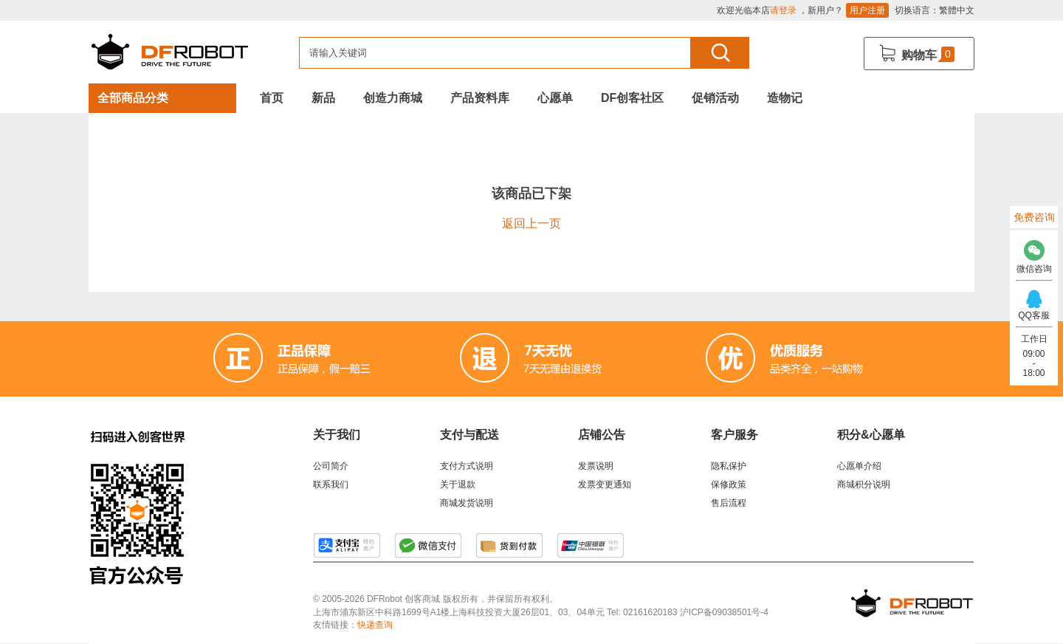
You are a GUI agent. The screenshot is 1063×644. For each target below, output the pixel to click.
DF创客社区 (632, 98)
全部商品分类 (132, 98)
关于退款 (457, 484)
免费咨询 (1034, 217)
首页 (271, 98)
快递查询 (375, 625)
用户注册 (867, 10)
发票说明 (595, 466)
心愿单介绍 (859, 466)
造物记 (784, 98)
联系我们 (330, 484)
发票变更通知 (604, 484)
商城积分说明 (863, 484)
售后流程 (728, 503)
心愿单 (555, 98)
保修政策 (728, 484)
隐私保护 (728, 466)
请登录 (783, 10)
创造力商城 (392, 98)
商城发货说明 (466, 503)
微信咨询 (1034, 252)
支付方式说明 (466, 466)
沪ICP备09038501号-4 (724, 612)
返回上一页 (531, 223)
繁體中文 (956, 10)
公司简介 (330, 466)
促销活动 (715, 98)
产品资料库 (479, 98)
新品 (323, 98)
